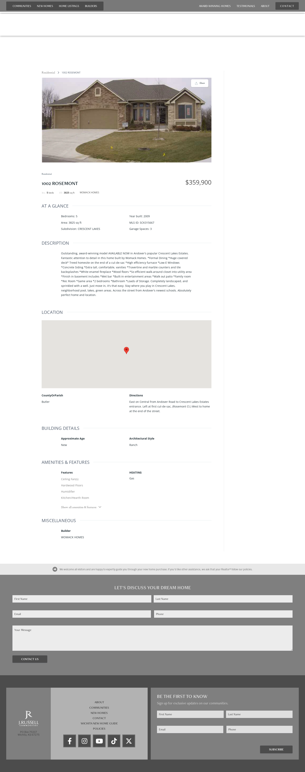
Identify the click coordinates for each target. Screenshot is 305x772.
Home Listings (69, 6)
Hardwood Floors (72, 485)
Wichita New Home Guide (99, 723)
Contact (99, 718)
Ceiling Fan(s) (69, 479)
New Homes (45, 6)
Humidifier (68, 491)
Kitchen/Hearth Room (75, 498)
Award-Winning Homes (215, 6)
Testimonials (246, 6)
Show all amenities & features (81, 507)
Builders (91, 6)
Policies (99, 729)
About (265, 6)
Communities (22, 6)
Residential (48, 73)
